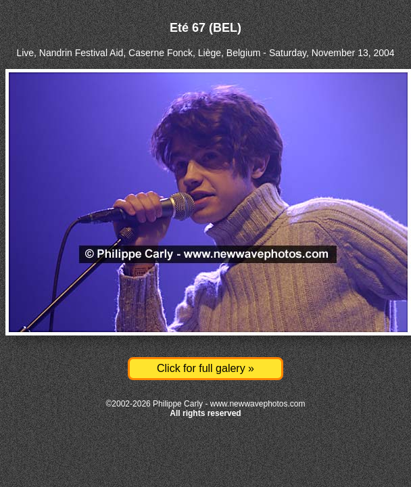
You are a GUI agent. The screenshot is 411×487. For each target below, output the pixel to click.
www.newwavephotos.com (258, 404)
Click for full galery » (205, 368)
